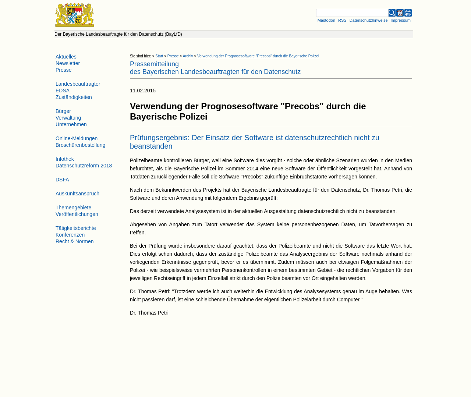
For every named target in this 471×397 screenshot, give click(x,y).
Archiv (188, 56)
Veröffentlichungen (77, 214)
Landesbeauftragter (78, 84)
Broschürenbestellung (80, 145)
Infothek (65, 159)
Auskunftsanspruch (77, 193)
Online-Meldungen (77, 138)
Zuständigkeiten (74, 97)
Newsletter (68, 63)
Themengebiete (73, 207)
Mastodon (326, 20)
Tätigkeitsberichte (76, 228)
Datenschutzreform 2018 (84, 166)
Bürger (63, 111)
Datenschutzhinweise (369, 20)
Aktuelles (66, 57)
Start (159, 56)
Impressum (401, 20)
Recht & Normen (74, 241)
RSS (342, 20)
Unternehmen (71, 124)
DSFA (62, 179)
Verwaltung (68, 118)
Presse (173, 56)
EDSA (63, 90)
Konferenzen (70, 235)
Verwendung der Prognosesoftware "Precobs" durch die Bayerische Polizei (258, 56)
